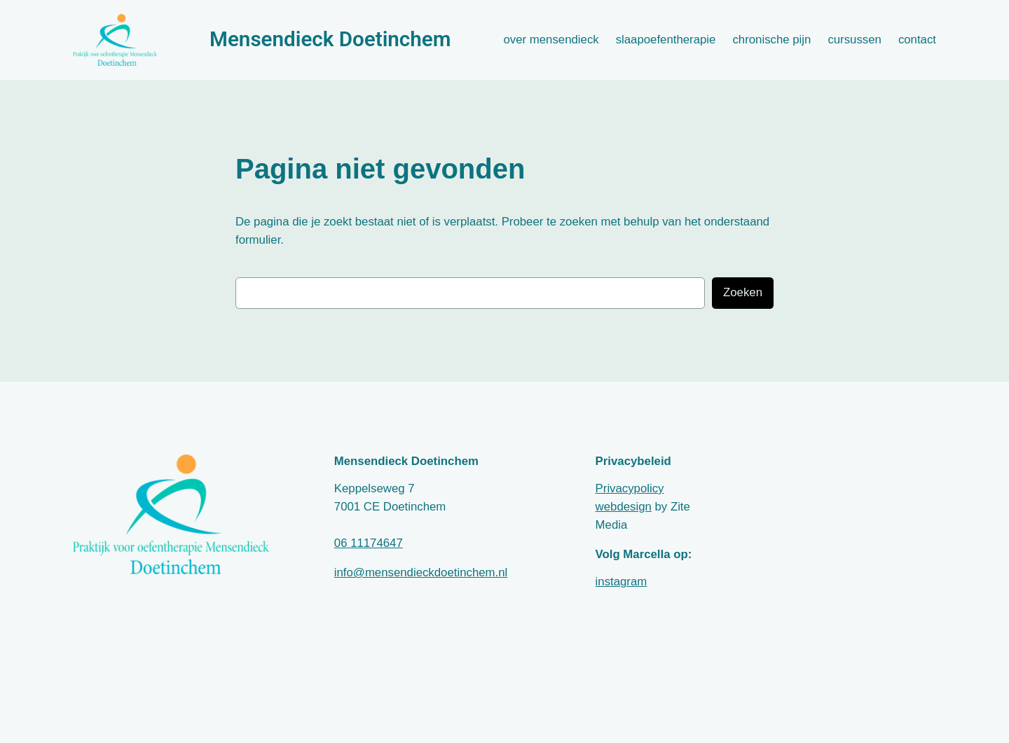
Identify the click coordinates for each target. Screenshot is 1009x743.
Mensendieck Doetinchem (330, 39)
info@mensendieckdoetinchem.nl (420, 572)
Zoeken (742, 292)
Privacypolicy (630, 488)
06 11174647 (368, 543)
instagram (621, 581)
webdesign (624, 506)
